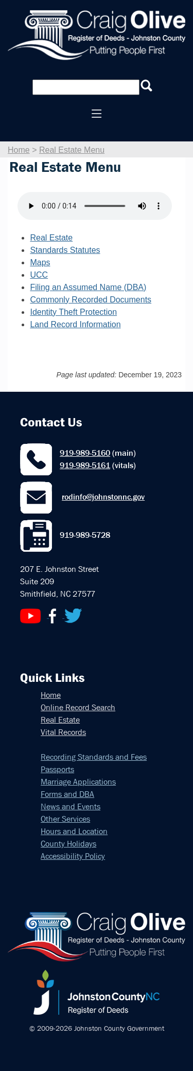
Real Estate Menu (71, 150)
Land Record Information (75, 324)
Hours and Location (74, 831)
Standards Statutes (65, 250)
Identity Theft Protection (73, 312)
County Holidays (68, 843)
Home (19, 150)
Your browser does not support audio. (94, 206)
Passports (57, 769)
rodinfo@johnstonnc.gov (103, 496)
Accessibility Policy (73, 856)
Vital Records (63, 732)
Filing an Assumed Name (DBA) (88, 287)
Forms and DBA (67, 794)
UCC (39, 274)
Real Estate (51, 237)
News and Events (70, 806)
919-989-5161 (85, 465)
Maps (40, 262)
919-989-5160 (85, 452)
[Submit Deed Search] (147, 86)
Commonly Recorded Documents (90, 299)
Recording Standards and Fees (94, 757)
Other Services (65, 818)
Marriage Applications (78, 781)
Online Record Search (78, 707)
